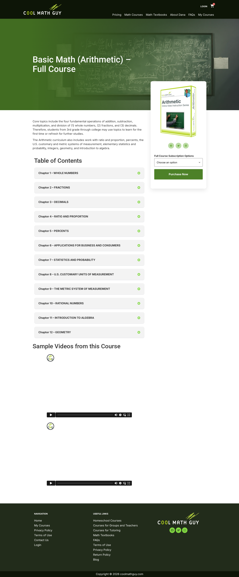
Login (203, 6)
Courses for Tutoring (106, 530)
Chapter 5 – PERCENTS (53, 231)
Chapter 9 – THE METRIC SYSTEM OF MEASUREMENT (74, 288)
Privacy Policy (43, 530)
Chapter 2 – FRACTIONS (54, 187)
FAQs (191, 14)
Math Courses (133, 14)
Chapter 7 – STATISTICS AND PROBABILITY (66, 259)
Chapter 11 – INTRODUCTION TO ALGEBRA (66, 317)
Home (38, 520)
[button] (89, 173)
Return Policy (102, 554)
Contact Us (41, 540)
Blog (96, 559)
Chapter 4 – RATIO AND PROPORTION (63, 216)
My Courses (206, 14)
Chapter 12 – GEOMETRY (54, 332)
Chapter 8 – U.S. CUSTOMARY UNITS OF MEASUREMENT (76, 274)
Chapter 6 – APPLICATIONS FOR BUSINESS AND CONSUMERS (79, 245)
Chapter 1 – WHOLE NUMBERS (58, 173)
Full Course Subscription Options (174, 156)
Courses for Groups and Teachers (115, 525)
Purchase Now (178, 174)
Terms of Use (43, 535)
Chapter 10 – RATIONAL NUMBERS (61, 303)
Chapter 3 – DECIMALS (53, 202)
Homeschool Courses (107, 520)
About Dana (177, 14)
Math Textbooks (156, 14)
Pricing (116, 14)
